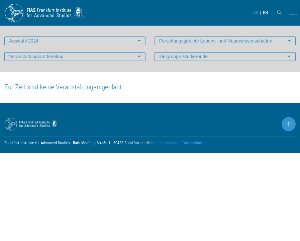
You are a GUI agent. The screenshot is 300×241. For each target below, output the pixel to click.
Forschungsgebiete (216, 41)
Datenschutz (193, 143)
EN (265, 12)
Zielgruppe (183, 56)
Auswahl (23, 41)
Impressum (168, 143)
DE (255, 12)
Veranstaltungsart (36, 56)
